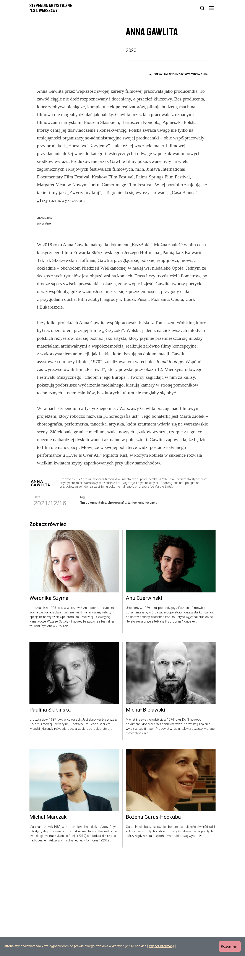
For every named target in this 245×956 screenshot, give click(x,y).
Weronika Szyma (48, 698)
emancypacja (147, 602)
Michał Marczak (48, 917)
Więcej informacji (161, 946)
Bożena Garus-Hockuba (153, 917)
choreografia (116, 602)
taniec (132, 602)
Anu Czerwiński (144, 698)
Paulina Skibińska (50, 810)
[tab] (202, 8)
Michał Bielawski (145, 810)
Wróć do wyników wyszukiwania (181, 74)
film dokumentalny (93, 602)
